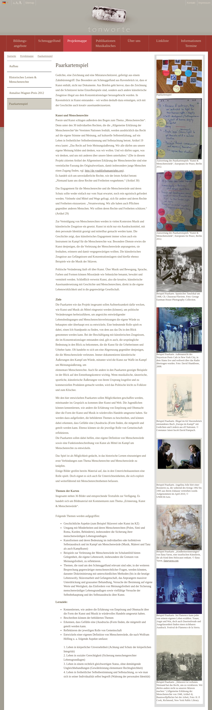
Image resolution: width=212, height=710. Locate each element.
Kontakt (191, 2)
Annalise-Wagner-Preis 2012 (26, 92)
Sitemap (29, 2)
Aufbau (13, 66)
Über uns (134, 41)
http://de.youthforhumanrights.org (104, 170)
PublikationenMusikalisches (106, 43)
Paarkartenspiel (45, 56)
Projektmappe (77, 41)
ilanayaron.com (171, 560)
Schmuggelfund (49, 41)
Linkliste (162, 41)
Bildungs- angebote (20, 43)
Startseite (11, 56)
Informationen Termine (191, 43)
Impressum (204, 2)
